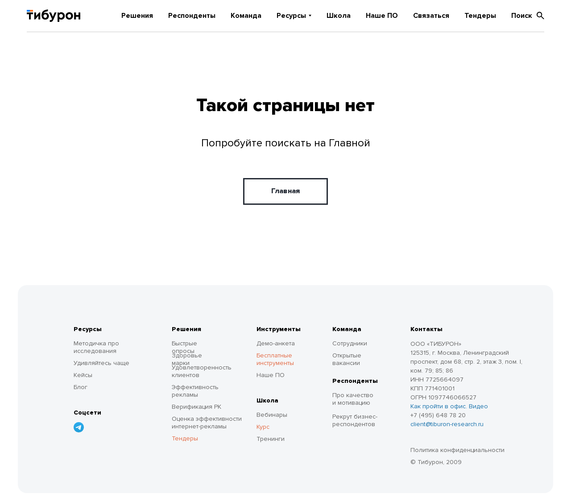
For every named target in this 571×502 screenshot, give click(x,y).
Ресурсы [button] (291, 15)
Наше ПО (382, 15)
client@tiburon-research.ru (447, 424)
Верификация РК (196, 407)
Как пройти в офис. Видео (449, 406)
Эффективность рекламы (195, 390)
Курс (263, 427)
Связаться (431, 15)
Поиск (527, 15)
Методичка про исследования (96, 347)
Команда (246, 15)
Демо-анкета (276, 343)
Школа (339, 15)
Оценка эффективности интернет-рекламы (207, 422)
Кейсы (83, 375)
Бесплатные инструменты (275, 359)
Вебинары (272, 415)
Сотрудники (349, 343)
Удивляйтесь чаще (101, 363)
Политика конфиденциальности (457, 450)
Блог (80, 387)
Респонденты (191, 15)
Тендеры (480, 15)
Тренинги (271, 439)
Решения (137, 15)
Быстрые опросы (184, 347)
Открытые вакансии (346, 359)
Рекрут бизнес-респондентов (354, 420)
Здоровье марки (187, 359)
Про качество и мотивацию (352, 399)
